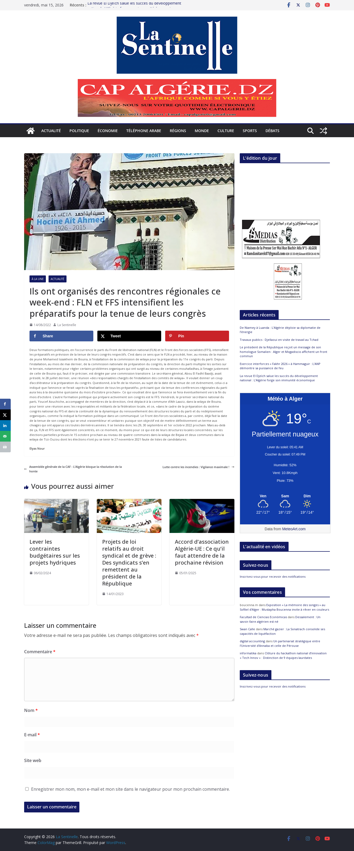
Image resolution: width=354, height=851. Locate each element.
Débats (272, 130)
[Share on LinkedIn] (5, 425)
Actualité (51, 130)
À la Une (38, 279)
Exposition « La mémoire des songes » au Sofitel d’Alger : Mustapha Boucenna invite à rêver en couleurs (284, 607)
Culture (225, 130)
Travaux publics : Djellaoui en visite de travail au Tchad (279, 340)
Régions (178, 130)
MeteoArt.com (293, 529)
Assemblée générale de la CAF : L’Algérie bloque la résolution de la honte (73, 469)
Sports (250, 130)
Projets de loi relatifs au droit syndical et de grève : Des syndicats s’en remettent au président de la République (129, 562)
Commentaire (40, 652)
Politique (79, 130)
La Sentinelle (66, 325)
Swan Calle (247, 629)
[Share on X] (129, 336)
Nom (31, 710)
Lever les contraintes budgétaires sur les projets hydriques (55, 552)
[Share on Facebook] (61, 336)
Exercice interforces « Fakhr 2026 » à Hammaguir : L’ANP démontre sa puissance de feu (280, 366)
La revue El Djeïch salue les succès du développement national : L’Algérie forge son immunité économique (279, 378)
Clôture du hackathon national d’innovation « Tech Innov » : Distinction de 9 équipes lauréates (283, 655)
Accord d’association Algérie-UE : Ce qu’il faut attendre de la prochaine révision (202, 552)
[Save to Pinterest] (197, 336)
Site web (32, 760)
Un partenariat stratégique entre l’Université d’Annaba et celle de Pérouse (280, 643)
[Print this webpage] (5, 447)
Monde (202, 130)
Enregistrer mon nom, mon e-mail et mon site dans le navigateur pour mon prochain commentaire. (130, 789)
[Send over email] (5, 436)
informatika (248, 653)
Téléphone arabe (143, 130)
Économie (108, 130)
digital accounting (252, 641)
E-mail (32, 735)
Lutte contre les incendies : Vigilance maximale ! (198, 467)
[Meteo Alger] (285, 496)
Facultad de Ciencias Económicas (263, 617)
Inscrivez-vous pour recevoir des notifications (272, 576)
